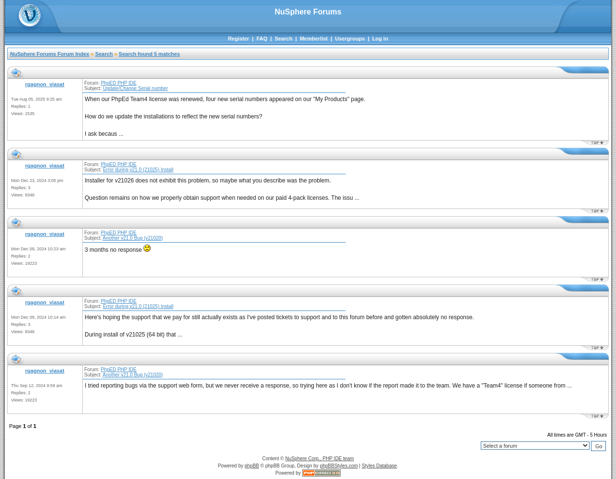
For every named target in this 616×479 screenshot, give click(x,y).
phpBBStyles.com (339, 465)
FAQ (262, 38)
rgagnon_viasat (44, 84)
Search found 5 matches (149, 54)
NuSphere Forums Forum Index (49, 54)
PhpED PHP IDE (118, 83)
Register (238, 38)
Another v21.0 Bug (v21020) (133, 238)
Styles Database (379, 465)
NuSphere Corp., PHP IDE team (319, 458)
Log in (380, 38)
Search (284, 38)
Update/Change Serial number (135, 88)
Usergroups (350, 38)
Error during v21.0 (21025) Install (138, 169)
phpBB (251, 465)
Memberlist (314, 38)
